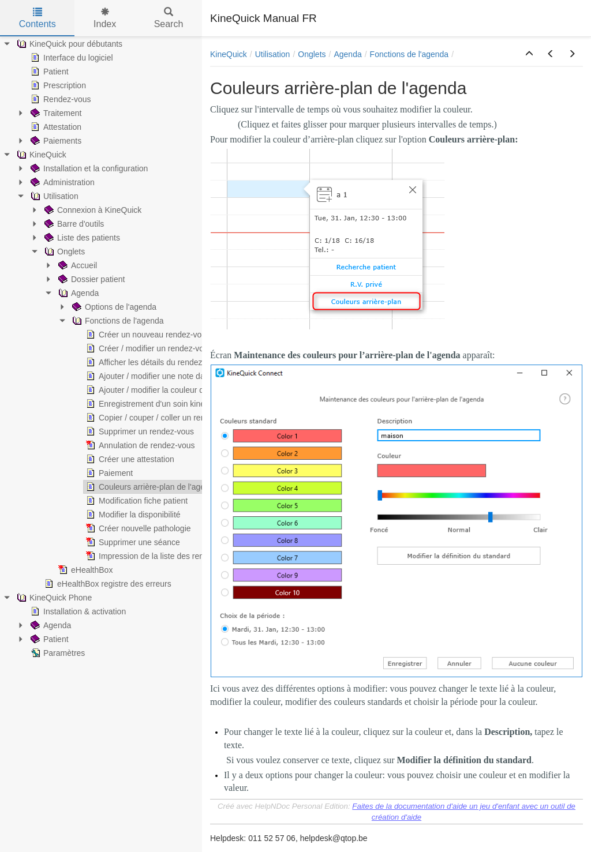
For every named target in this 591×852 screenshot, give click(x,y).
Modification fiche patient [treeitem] (136, 501)
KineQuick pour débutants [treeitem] (68, 44)
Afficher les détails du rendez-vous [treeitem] (153, 362)
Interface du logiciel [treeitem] (70, 58)
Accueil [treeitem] (76, 265)
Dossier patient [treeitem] (90, 279)
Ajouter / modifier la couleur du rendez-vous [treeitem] (169, 390)
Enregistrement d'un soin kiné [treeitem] (144, 404)
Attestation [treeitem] (54, 127)
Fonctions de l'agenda (409, 54)
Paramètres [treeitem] (56, 653)
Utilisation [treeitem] (53, 196)
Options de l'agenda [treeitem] (113, 307)
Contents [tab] (37, 18)
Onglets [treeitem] (63, 251)
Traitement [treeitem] (54, 113)
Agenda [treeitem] (77, 293)
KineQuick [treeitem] (40, 155)
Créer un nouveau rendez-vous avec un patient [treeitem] (175, 334)
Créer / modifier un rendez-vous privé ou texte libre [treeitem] (182, 348)
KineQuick (228, 54)
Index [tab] (104, 18)
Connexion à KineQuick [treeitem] (91, 210)
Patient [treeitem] (48, 71)
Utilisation (272, 54)
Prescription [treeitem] (57, 85)
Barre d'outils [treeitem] (73, 224)
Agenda (347, 54)
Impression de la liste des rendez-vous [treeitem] (160, 556)
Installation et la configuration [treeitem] (88, 168)
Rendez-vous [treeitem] (59, 99)
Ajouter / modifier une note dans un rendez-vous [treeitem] (177, 376)
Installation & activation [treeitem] (77, 611)
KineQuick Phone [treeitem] (53, 598)
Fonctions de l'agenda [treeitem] (117, 321)
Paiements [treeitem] (54, 141)
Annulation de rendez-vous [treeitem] (139, 445)
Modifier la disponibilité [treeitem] (132, 514)
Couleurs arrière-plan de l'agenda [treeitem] (151, 487)
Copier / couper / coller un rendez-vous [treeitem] (161, 418)
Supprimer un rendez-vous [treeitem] (139, 431)
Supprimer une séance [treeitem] (132, 542)
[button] (529, 54)
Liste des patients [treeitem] (81, 238)
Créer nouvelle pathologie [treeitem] (137, 528)
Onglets (312, 54)
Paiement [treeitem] (108, 473)
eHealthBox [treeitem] (84, 570)
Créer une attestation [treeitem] (129, 459)
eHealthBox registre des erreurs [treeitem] (106, 584)
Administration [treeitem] (61, 182)
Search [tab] (169, 18)
